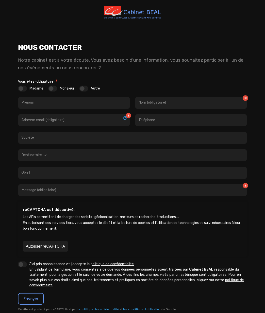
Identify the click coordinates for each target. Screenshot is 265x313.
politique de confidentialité (112, 264)
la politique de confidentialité (98, 309)
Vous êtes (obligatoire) (36, 81)
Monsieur (67, 88)
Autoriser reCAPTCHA (45, 246)
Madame (36, 88)
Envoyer (30, 298)
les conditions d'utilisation (142, 309)
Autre (95, 88)
